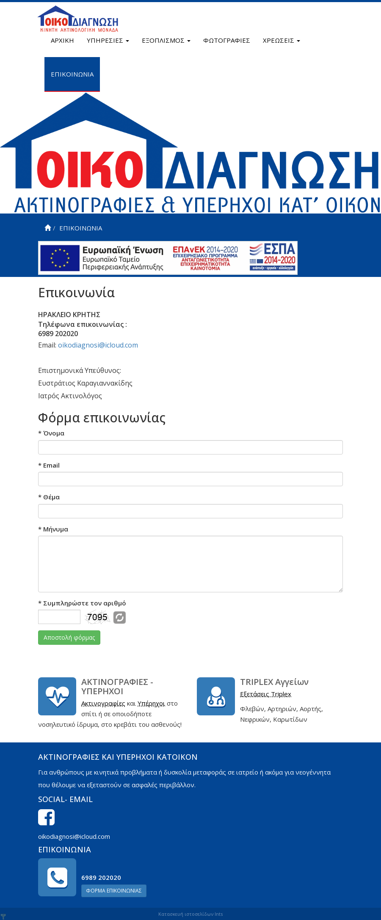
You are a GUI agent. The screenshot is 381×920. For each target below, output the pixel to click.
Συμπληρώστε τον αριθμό (82, 603)
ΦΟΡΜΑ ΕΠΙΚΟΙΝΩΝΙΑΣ (114, 890)
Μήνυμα (53, 529)
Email (49, 465)
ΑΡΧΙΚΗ (62, 40)
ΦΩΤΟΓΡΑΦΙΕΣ (226, 40)
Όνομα (51, 433)
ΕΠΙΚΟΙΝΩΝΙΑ (72, 74)
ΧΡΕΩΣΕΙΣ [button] (281, 40)
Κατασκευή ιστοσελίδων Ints (190, 914)
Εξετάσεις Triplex (265, 694)
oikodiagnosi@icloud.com (98, 345)
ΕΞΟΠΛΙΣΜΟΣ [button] (166, 40)
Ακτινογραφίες (103, 703)
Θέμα (49, 497)
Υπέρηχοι (151, 703)
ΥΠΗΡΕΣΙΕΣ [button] (108, 40)
